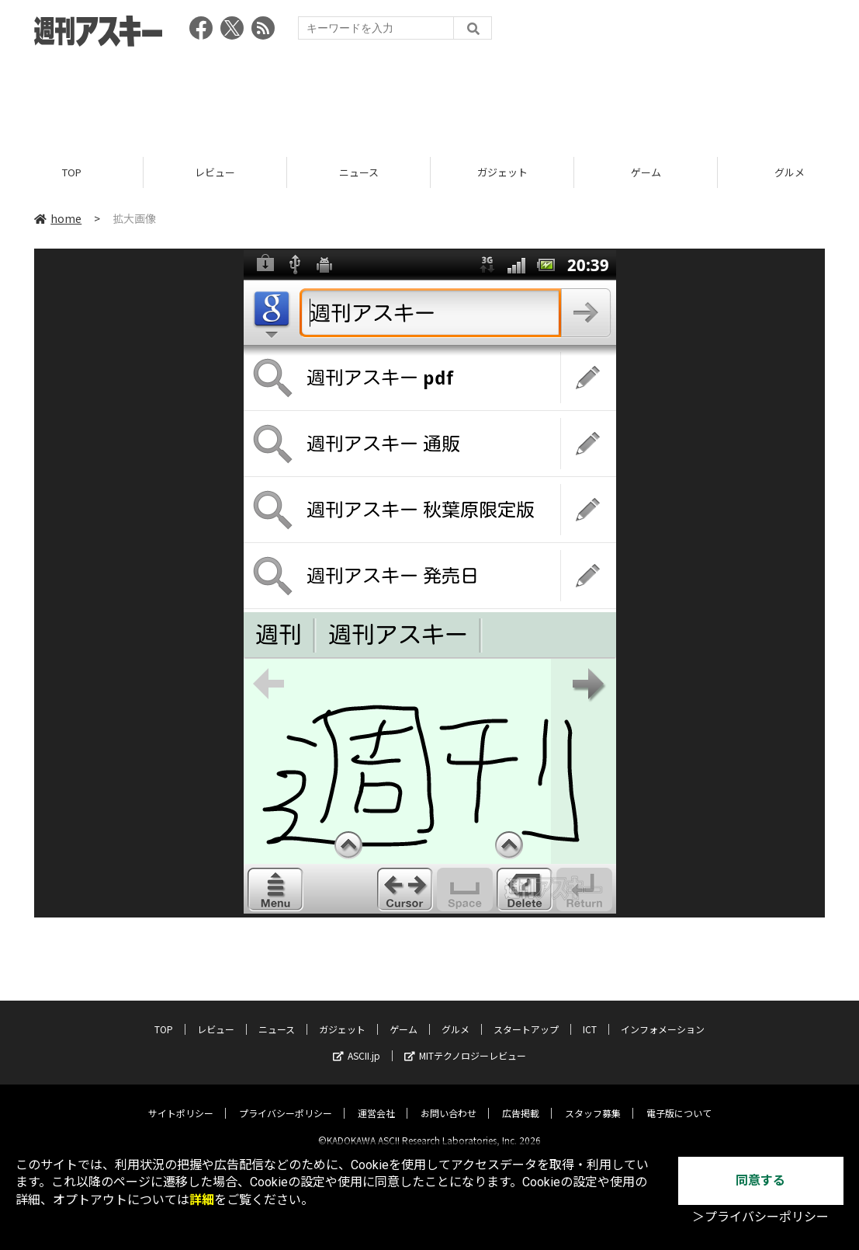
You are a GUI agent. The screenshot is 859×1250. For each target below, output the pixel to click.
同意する (760, 1180)
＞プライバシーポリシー (760, 1217)
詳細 (201, 1200)
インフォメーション (663, 1016)
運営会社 (376, 1100)
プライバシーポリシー (285, 1100)
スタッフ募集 (593, 1100)
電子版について (679, 1100)
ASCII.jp (356, 1043)
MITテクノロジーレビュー (465, 1043)
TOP (71, 172)
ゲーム (646, 172)
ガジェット (502, 172)
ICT (590, 1016)
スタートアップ (526, 1016)
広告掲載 (520, 1100)
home (57, 219)
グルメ (455, 1016)
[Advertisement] (429, 97)
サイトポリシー (180, 1100)
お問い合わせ (448, 1100)
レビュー (215, 172)
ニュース (359, 172)
